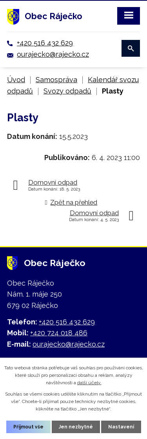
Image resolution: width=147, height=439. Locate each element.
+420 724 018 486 (58, 333)
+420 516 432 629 (45, 43)
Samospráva (56, 80)
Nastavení (121, 427)
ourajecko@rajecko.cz (53, 54)
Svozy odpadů (67, 91)
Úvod (16, 80)
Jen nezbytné (76, 427)
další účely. (89, 382)
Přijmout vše (28, 427)
